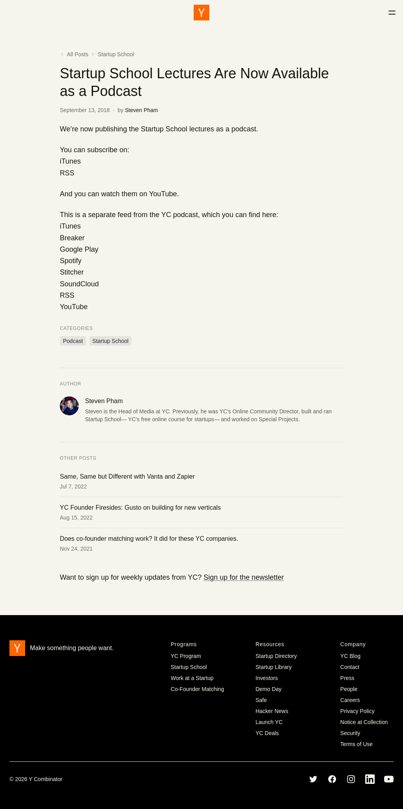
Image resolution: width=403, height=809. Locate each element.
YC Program (186, 656)
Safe (261, 700)
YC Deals (267, 733)
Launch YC (269, 722)
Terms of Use (356, 744)
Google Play (79, 249)
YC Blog (350, 656)
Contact (349, 667)
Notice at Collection (364, 722)
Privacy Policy (357, 711)
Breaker (72, 238)
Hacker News (271, 711)
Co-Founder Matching (197, 689)
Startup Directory (276, 656)
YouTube (74, 307)
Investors (266, 678)
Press (347, 678)
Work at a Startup (192, 678)
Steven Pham (141, 110)
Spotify (70, 261)
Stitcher (72, 272)
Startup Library (273, 667)
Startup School (116, 54)
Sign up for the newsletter (243, 577)
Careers (350, 700)
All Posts (74, 54)
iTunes (70, 161)
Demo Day (268, 689)
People (349, 689)
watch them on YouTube (139, 194)
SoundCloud (79, 284)
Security (350, 733)
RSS (67, 173)
